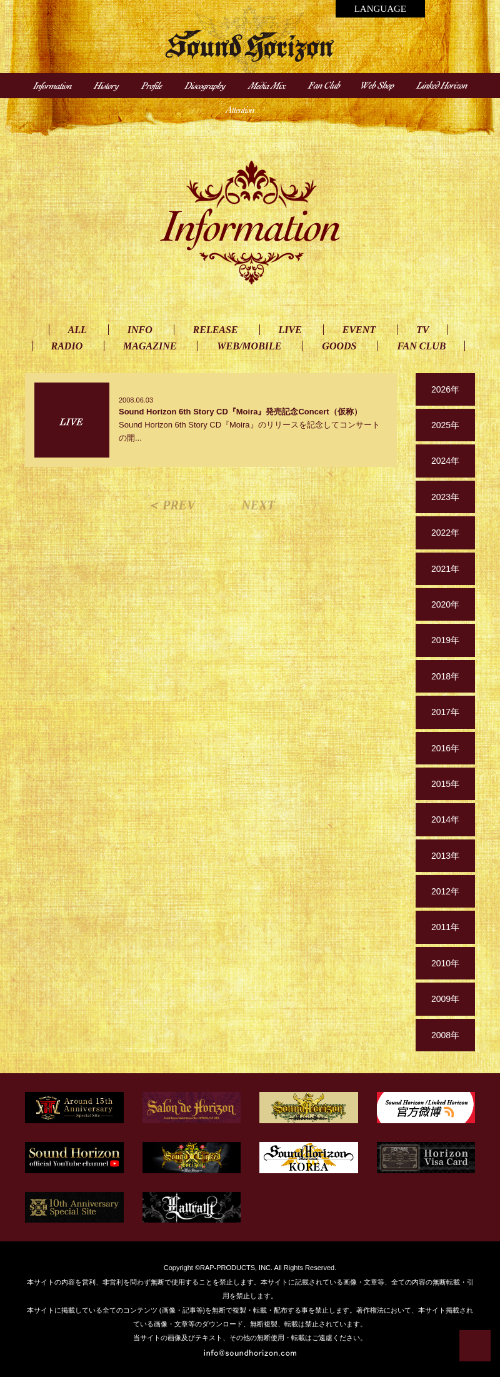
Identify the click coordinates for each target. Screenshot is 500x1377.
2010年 (445, 963)
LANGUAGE (380, 9)
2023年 (445, 497)
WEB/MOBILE (249, 346)
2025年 (445, 425)
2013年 (445, 856)
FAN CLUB (421, 346)
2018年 (445, 676)
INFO (140, 329)
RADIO (67, 346)
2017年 (445, 712)
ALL (77, 329)
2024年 (445, 461)
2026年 (445, 389)
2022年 (445, 533)
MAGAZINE (149, 346)
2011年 (445, 927)
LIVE (290, 329)
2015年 (445, 784)
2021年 (445, 569)
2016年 (445, 748)
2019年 (445, 640)
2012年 (445, 891)
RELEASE (215, 329)
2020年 (445, 604)
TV (422, 329)
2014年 (445, 819)
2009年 (445, 999)
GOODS (339, 346)
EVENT (359, 329)
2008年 (445, 1035)
